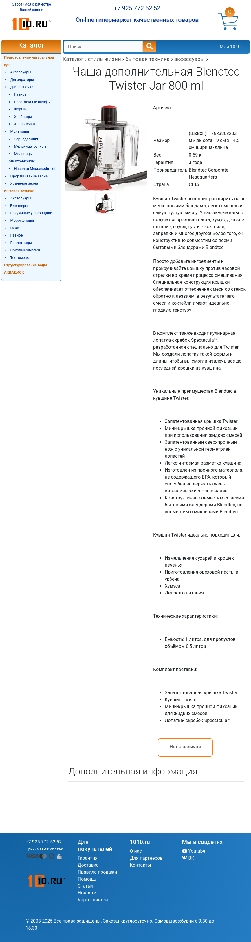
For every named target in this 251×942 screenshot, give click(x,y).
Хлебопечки (24, 124)
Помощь (87, 879)
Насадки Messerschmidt (34, 168)
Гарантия (88, 858)
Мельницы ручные (30, 146)
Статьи (85, 886)
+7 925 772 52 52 (137, 8)
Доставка (88, 865)
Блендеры (19, 205)
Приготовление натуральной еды (29, 61)
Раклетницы (21, 243)
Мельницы (19, 131)
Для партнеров (146, 858)
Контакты (140, 865)
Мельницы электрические (22, 157)
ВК (188, 858)
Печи (14, 228)
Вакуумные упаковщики (31, 213)
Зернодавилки (26, 139)
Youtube (194, 851)
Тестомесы (20, 257)
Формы (20, 109)
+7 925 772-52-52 (44, 842)
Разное (20, 94)
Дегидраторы (22, 79)
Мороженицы (22, 220)
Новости (87, 893)
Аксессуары (20, 72)
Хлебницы (23, 116)
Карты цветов (93, 900)
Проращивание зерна (29, 176)
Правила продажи (97, 872)
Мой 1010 (230, 46)
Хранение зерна (24, 183)
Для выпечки (22, 87)
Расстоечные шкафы (32, 102)
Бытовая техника (19, 191)
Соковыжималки (25, 250)
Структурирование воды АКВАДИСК (25, 269)
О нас (136, 851)
